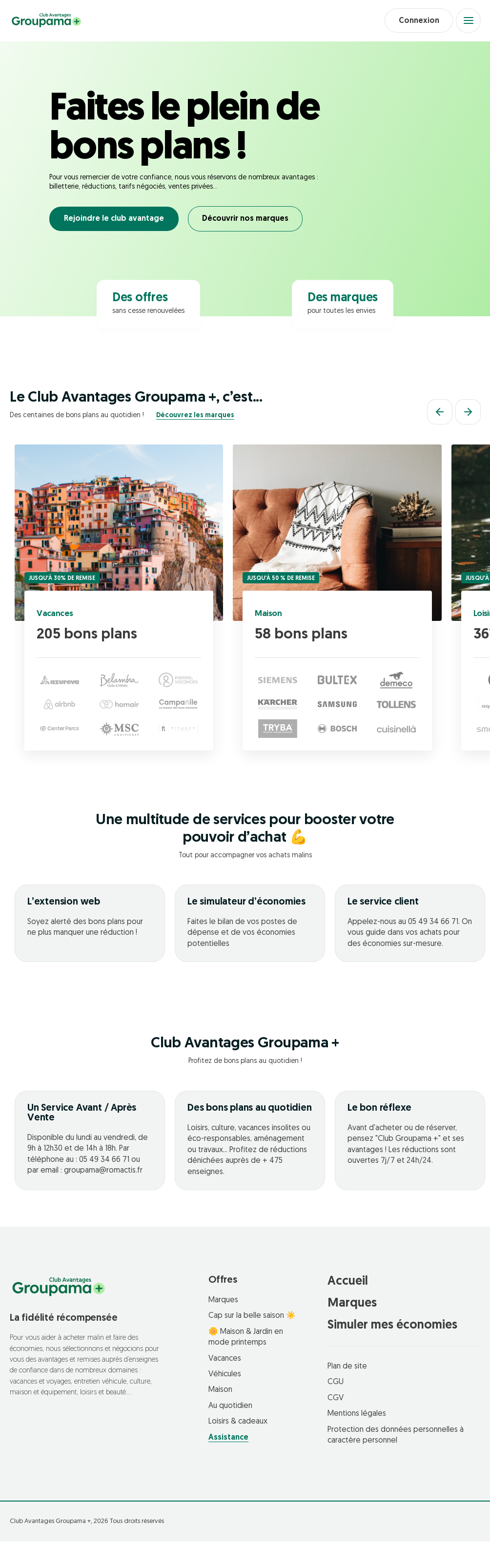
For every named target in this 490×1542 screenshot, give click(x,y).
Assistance (228, 1438)
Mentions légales (356, 1415)
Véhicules (224, 1375)
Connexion (417, 21)
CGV (335, 1399)
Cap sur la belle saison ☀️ (252, 1317)
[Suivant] (468, 413)
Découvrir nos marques (246, 220)
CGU (335, 1383)
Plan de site (347, 1367)
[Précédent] (440, 413)
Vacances (55, 614)
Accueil (347, 1282)
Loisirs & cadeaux (237, 1422)
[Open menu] (468, 21)
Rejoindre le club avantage (114, 220)
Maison (269, 614)
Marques (223, 1301)
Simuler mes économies (392, 1326)
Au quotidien (230, 1406)
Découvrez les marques (195, 416)
